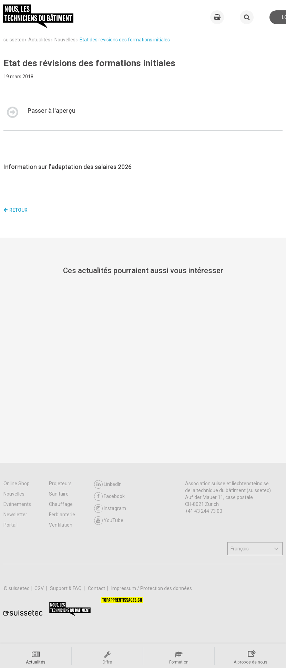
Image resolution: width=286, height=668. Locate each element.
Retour (15, 210)
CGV (39, 588)
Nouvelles (13, 494)
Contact (97, 588)
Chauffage (61, 504)
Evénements (17, 504)
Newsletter (15, 514)
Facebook (109, 496)
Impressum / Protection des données (151, 588)
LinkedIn (108, 484)
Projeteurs (60, 483)
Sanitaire (59, 494)
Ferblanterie (62, 514)
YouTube (108, 520)
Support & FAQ (66, 588)
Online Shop (16, 483)
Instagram (110, 508)
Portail (10, 525)
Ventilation (60, 525)
